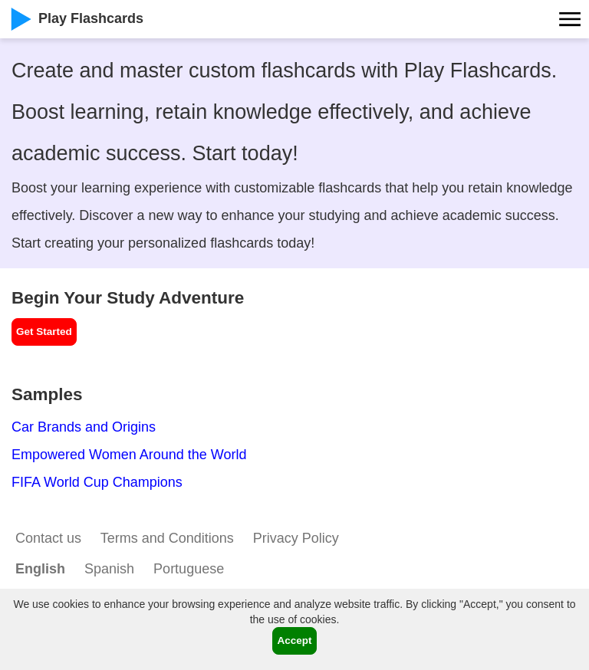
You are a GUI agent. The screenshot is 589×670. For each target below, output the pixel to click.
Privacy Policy (296, 538)
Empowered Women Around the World (129, 454)
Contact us (48, 538)
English (40, 568)
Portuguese (188, 568)
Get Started (44, 331)
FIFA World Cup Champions (97, 482)
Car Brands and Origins (84, 427)
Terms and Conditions (167, 538)
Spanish (109, 568)
